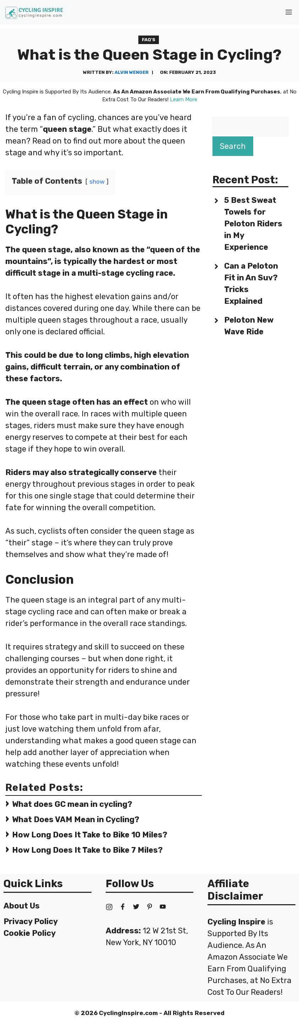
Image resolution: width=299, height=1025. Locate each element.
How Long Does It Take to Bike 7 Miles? (87, 850)
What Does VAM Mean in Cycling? (75, 819)
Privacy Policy (31, 921)
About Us (22, 906)
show (97, 181)
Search (233, 146)
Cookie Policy (30, 933)
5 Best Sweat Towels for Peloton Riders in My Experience (253, 223)
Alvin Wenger (132, 72)
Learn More (183, 99)
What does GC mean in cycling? (72, 804)
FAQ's (148, 39)
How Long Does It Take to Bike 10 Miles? (89, 835)
